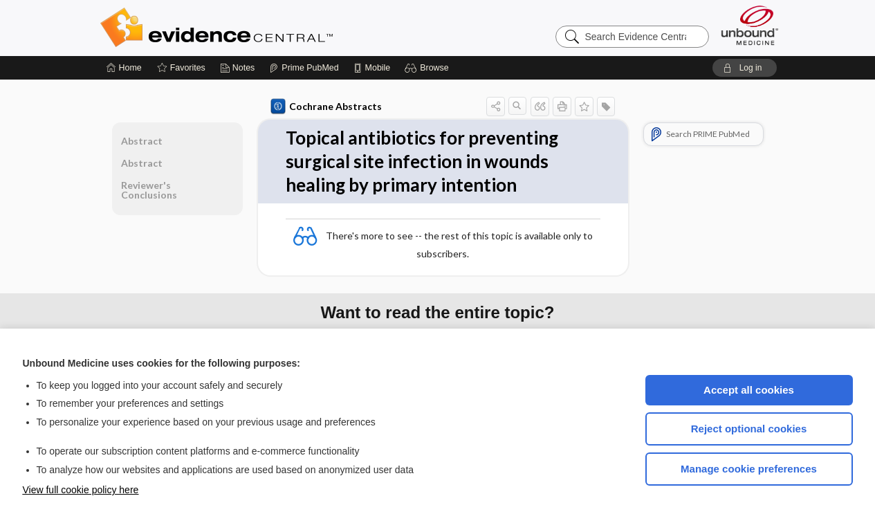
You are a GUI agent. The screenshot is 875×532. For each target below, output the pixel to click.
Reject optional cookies (749, 428)
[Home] (124, 68)
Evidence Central (272, 27)
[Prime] (303, 68)
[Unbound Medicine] (749, 25)
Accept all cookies (748, 390)
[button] (428, 68)
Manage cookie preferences (749, 469)
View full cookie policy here (81, 489)
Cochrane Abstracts (326, 106)
